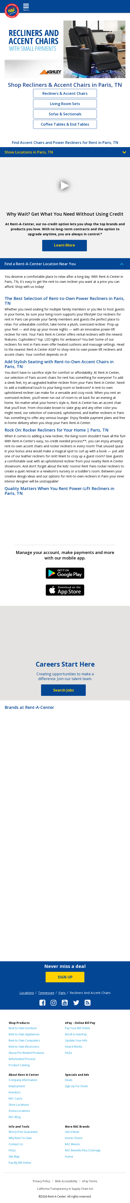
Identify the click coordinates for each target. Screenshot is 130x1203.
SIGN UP (65, 977)
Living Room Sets (65, 103)
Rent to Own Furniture (23, 1028)
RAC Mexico (72, 1144)
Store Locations (19, 1105)
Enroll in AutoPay (76, 1034)
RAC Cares (15, 1098)
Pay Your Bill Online (77, 1028)
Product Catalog (19, 1065)
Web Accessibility (66, 1181)
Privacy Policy (41, 1181)
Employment (17, 1086)
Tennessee (46, 993)
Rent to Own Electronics (24, 1047)
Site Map (14, 1156)
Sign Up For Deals (76, 1086)
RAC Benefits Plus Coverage (83, 1150)
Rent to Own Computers (24, 1040)
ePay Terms (89, 1181)
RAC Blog (15, 1117)
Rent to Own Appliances (24, 1034)
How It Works (73, 1047)
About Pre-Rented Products (26, 1053)
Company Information (23, 1080)
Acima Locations (19, 1111)
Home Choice (74, 1138)
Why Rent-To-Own (20, 1138)
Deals (68, 1080)
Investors (15, 1092)
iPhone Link (65, 591)
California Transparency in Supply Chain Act (65, 1189)
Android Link (65, 574)
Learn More (64, 245)
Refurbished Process (22, 1059)
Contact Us (16, 1144)
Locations (26, 993)
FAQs (68, 1053)
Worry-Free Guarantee (23, 1132)
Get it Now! (72, 1132)
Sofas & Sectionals (65, 114)
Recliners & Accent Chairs (65, 93)
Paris (62, 993)
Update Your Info (76, 1040)
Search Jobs (63, 690)
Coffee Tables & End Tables (65, 124)
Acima (69, 1156)
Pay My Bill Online (20, 1163)
